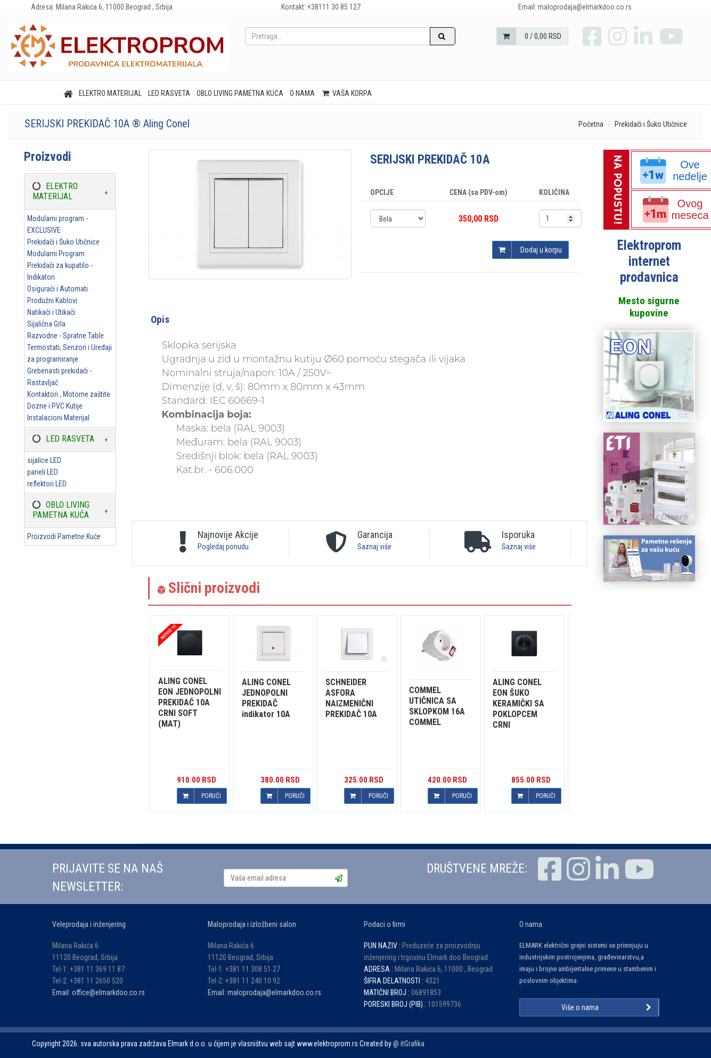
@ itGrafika (408, 1043)
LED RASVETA (169, 93)
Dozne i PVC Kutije (55, 406)
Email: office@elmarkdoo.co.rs (98, 992)
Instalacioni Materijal (58, 417)
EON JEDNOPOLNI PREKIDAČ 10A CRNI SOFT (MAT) (189, 702)
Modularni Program (56, 253)
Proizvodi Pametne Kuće (64, 536)
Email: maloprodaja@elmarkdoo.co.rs (264, 992)
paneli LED (42, 472)
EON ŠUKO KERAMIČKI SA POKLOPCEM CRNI (518, 703)
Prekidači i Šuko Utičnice (651, 124)
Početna (590, 124)
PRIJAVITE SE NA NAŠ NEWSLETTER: (107, 877)
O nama (302, 93)
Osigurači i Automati (57, 288)
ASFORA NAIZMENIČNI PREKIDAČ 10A (351, 698)
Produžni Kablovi (52, 300)
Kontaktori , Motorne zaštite (68, 394)
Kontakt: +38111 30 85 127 (321, 7)
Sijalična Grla (46, 324)
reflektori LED (47, 483)
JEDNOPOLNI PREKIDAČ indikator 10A (266, 698)
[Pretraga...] (337, 36)
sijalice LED (44, 460)
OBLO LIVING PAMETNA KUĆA (240, 93)
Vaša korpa (346, 93)
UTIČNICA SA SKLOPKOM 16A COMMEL (437, 706)
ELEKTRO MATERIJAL (110, 93)
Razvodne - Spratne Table (65, 335)
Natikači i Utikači (51, 312)
